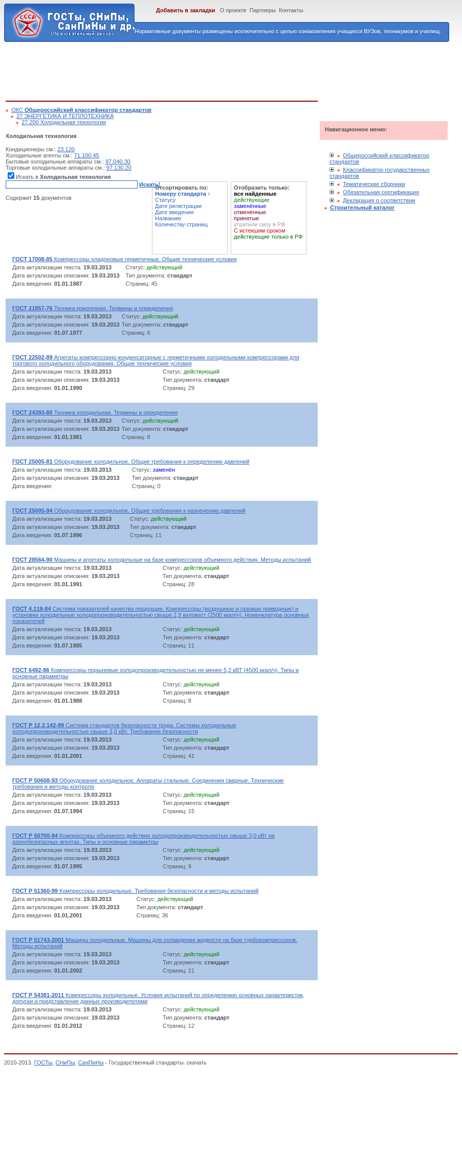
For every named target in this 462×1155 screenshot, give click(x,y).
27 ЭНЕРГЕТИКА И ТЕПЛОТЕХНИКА (65, 116)
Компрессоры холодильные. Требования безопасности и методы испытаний (135, 891)
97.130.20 (118, 168)
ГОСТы (43, 1062)
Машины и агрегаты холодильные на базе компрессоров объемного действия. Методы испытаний (161, 560)
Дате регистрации (178, 206)
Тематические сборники (374, 184)
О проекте (233, 10)
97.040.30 (117, 161)
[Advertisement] (192, 70)
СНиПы (65, 1062)
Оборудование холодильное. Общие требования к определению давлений (130, 461)
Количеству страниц (181, 224)
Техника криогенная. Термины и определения (92, 308)
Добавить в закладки (185, 10)
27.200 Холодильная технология (63, 122)
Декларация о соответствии (379, 200)
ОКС (81, 110)
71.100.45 (86, 155)
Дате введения (174, 212)
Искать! (149, 184)
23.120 (66, 149)
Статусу (165, 200)
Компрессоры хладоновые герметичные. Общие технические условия (124, 259)
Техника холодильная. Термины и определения (95, 412)
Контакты (291, 10)
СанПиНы (90, 1062)
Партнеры (263, 10)
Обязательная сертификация (381, 192)
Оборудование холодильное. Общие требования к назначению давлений (129, 510)
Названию (168, 218)
